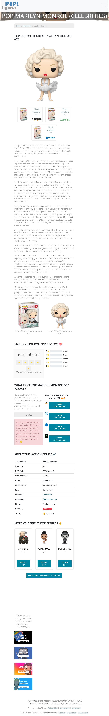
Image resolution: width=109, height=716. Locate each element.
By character (65, 708)
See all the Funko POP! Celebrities (44, 575)
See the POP (23, 564)
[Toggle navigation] (104, 6)
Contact (62, 713)
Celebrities (47, 494)
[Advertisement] (54, 597)
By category (76, 708)
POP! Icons (47, 509)
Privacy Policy (83, 713)
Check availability (59, 405)
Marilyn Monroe (50, 499)
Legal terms (71, 713)
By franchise (53, 708)
